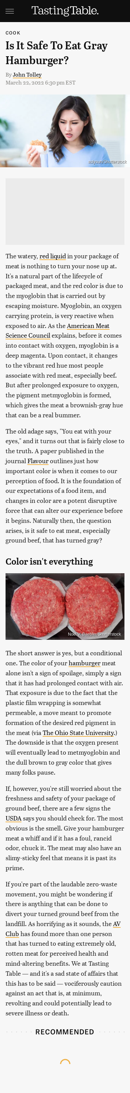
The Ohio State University (78, 732)
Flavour (38, 460)
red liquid (53, 255)
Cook (13, 32)
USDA (13, 818)
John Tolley (27, 74)
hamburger (85, 662)
